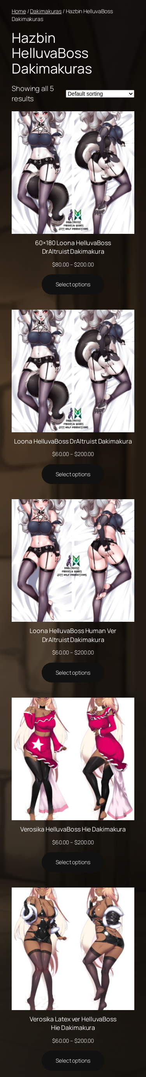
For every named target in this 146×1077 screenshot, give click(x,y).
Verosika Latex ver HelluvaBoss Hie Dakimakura (73, 1023)
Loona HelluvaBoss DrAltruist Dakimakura (73, 441)
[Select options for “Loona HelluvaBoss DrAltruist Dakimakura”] (73, 474)
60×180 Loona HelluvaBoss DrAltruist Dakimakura (73, 247)
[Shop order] (100, 94)
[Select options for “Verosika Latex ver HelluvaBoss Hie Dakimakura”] (73, 1061)
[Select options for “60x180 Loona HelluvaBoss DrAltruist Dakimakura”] (73, 284)
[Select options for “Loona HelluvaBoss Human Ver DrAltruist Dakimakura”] (73, 673)
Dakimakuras (46, 11)
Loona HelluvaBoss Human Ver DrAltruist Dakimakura (73, 635)
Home (19, 11)
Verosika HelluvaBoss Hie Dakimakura (73, 829)
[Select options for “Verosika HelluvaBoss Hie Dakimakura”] (73, 862)
